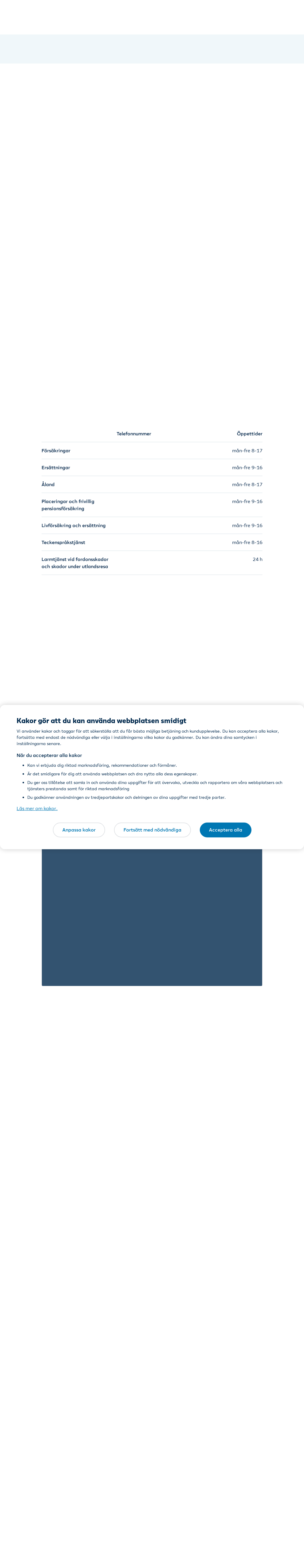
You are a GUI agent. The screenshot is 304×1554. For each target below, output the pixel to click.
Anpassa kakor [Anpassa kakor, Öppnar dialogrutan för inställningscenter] (79, 830)
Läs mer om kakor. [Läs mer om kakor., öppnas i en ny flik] (37, 808)
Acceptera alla (225, 830)
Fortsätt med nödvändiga (152, 830)
